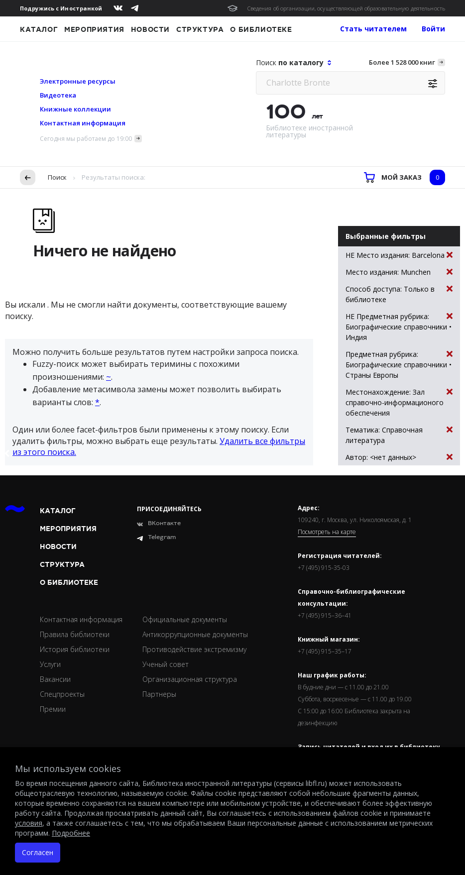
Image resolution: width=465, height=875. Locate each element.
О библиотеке (261, 29)
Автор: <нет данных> (399, 457)
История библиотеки (75, 649)
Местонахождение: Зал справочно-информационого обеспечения (399, 402)
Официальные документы (184, 619)
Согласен (37, 852)
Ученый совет (165, 664)
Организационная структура (189, 679)
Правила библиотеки (75, 634)
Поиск (57, 177)
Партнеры (159, 694)
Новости (150, 29)
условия (28, 823)
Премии (53, 709)
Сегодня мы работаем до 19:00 (86, 138)
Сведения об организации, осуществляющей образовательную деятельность (346, 8)
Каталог (39, 29)
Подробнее (71, 833)
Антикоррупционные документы (195, 634)
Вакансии (55, 679)
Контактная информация (82, 122)
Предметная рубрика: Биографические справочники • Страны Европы (399, 364)
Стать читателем (373, 28)
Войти (433, 28)
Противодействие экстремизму (194, 649)
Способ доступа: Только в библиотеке (399, 294)
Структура (200, 29)
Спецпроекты (62, 694)
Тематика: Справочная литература (399, 435)
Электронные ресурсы (78, 81)
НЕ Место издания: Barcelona (399, 255)
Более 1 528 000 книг (402, 62)
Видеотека (58, 95)
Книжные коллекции (75, 109)
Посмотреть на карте (327, 532)
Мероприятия (94, 29)
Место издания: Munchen (399, 272)
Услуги (50, 664)
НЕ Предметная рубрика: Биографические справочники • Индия (399, 326)
